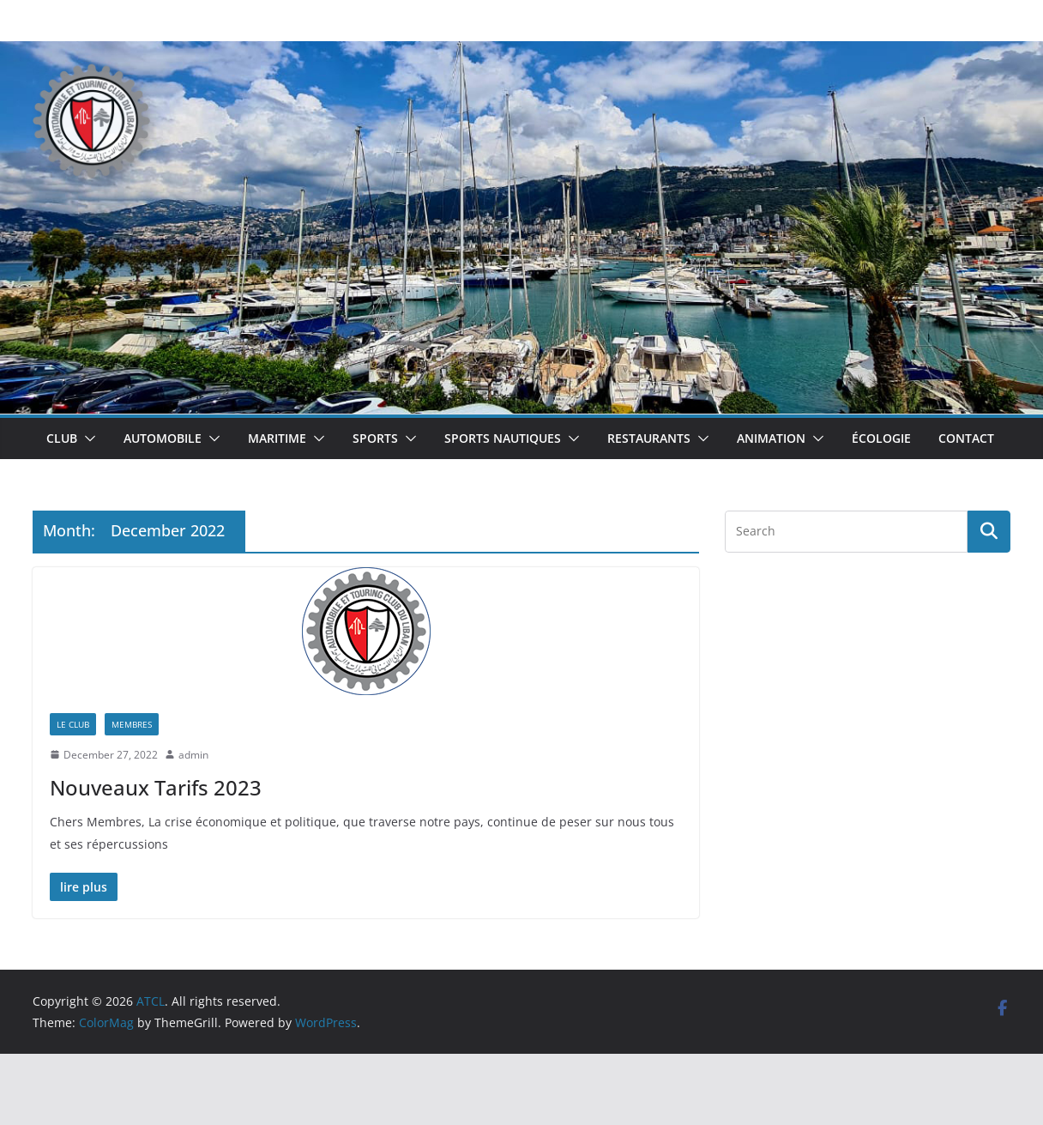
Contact (966, 438)
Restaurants (648, 438)
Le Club (73, 724)
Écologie (881, 438)
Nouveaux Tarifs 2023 (156, 787)
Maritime (277, 438)
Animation (771, 438)
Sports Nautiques (502, 438)
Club (61, 438)
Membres (132, 724)
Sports (375, 438)
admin (193, 754)
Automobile (163, 438)
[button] (86, 438)
